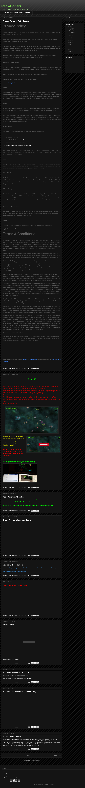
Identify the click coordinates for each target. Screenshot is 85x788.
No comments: (23, 368)
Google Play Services (11, 83)
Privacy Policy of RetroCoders (16, 21)
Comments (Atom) (35, 760)
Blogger (52, 784)
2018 (69, 35)
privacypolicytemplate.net (30, 359)
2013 (69, 40)
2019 (69, 27)
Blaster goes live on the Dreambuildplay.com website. (15, 675)
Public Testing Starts (12, 736)
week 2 (4, 773)
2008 (69, 51)
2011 (69, 44)
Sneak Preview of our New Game (17, 520)
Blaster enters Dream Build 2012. (17, 672)
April (71, 29)
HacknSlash (5, 771)
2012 (69, 42)
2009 (69, 49)
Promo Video (8, 625)
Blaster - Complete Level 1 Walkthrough (20, 691)
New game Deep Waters (13, 565)
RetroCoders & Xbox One (14, 497)
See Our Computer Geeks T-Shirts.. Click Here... (17, 12)
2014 (69, 38)
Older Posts (57, 755)
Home (28, 755)
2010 (69, 47)
